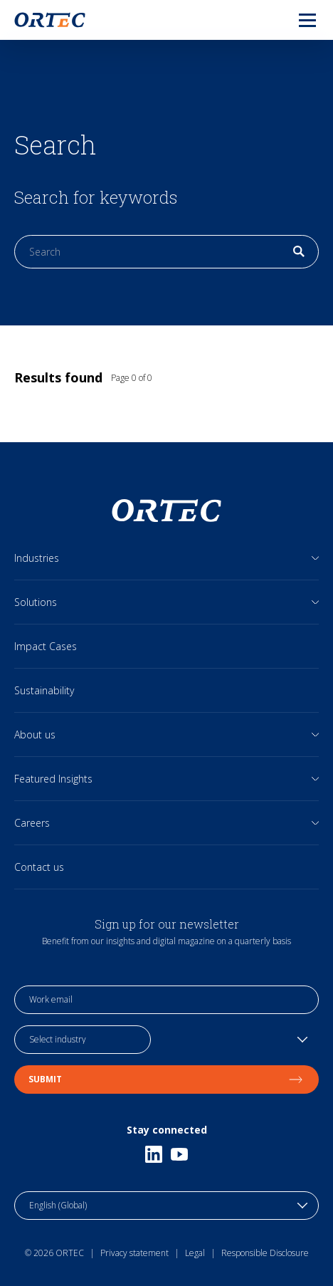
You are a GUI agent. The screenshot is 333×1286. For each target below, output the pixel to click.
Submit (166, 1079)
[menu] (296, 20)
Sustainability (44, 690)
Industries (36, 558)
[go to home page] (49, 20)
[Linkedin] (153, 1154)
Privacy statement (134, 1253)
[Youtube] (179, 1154)
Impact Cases (45, 646)
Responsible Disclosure (265, 1253)
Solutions (35, 602)
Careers (32, 823)
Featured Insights (53, 778)
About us (35, 734)
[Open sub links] (315, 558)
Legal (195, 1253)
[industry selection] (82, 1039)
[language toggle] (166, 1205)
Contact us (39, 867)
